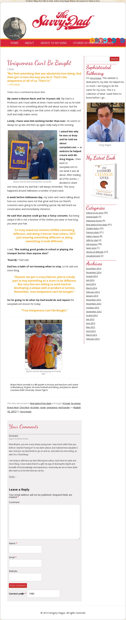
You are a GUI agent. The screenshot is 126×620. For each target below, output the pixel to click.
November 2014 (93, 272)
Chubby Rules (92, 228)
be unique (76, 403)
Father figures (92, 236)
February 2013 (93, 339)
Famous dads (92, 232)
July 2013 (90, 319)
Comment (14, 502)
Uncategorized (93, 256)
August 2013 (92, 315)
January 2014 (92, 295)
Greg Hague (25, 411)
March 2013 (91, 335)
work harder (64, 407)
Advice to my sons (94, 212)
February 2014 (93, 292)
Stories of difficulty (94, 252)
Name (13, 543)
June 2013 (90, 323)
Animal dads (92, 216)
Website (13, 571)
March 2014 (91, 288)
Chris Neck (24, 407)
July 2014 (90, 280)
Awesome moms (94, 220)
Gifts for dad (92, 240)
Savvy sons (91, 248)
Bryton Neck (13, 407)
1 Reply (10, 69)
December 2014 (93, 268)
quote (43, 407)
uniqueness (52, 407)
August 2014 (92, 276)
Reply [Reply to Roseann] (12, 476)
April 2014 (91, 284)
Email (13, 557)
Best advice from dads (40, 403)
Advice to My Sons (54, 43)
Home (14, 43)
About (29, 43)
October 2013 (92, 307)
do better (34, 407)
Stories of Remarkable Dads (93, 43)
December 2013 (93, 299)
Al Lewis (66, 403)
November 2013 (93, 303)
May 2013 (90, 327)
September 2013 (94, 311)
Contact (61, 52)
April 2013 (91, 331)
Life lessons (91, 244)
